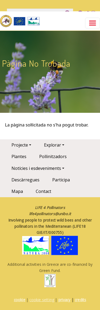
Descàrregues (25, 180)
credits (80, 299)
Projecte (19, 145)
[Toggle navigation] (92, 23)
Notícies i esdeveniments (36, 168)
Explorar (52, 145)
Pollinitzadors (53, 156)
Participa (61, 180)
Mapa (17, 191)
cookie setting (41, 299)
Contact (43, 191)
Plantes (18, 156)
